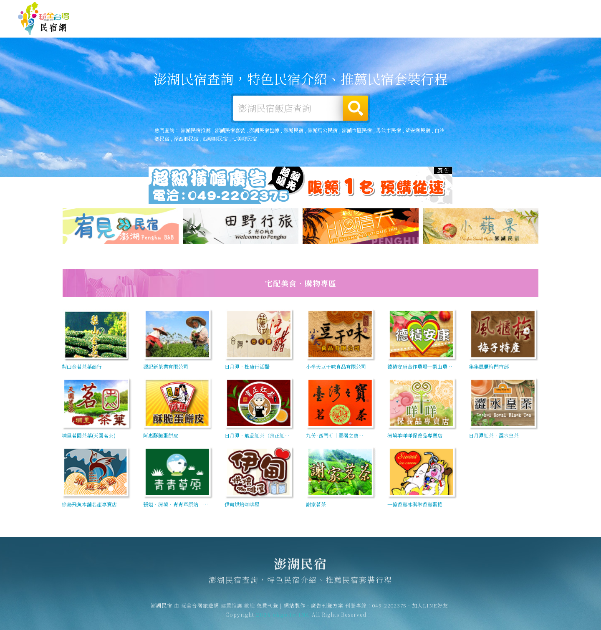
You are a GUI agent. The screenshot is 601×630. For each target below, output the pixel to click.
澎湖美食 (411, 27)
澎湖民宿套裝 (230, 130)
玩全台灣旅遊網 (421, 9)
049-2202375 (389, 608)
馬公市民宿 (388, 130)
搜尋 (355, 108)
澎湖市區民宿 (357, 130)
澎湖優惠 (450, 28)
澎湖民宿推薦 (196, 130)
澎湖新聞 (488, 29)
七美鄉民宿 (244, 138)
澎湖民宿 (44, 19)
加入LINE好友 (430, 608)
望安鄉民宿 (417, 130)
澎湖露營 (335, 25)
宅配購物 (565, 33)
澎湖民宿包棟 (264, 130)
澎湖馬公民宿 (323, 130)
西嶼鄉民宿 (215, 138)
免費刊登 (456, 9)
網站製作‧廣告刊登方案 (502, 9)
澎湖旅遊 (373, 26)
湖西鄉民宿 (186, 138)
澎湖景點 (527, 31)
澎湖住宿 (296, 25)
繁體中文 (560, 9)
